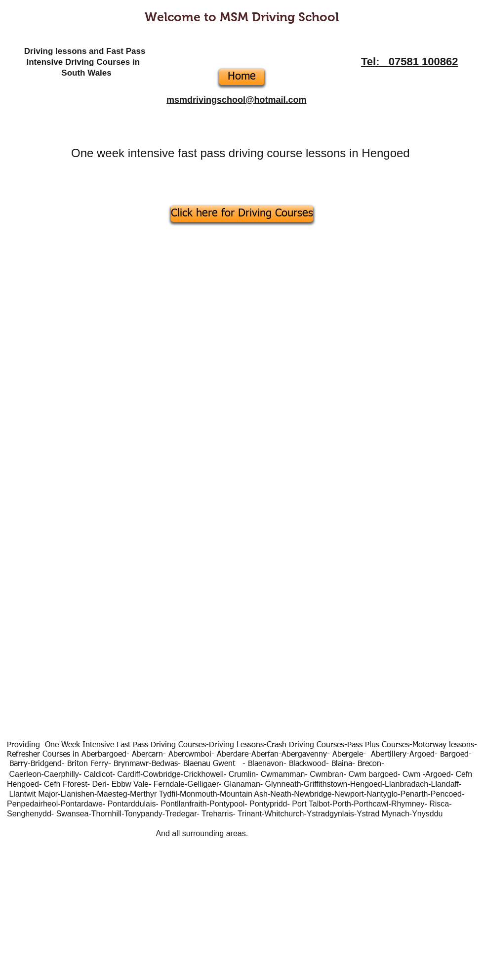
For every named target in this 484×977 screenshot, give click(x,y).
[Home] (241, 77)
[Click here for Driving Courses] (242, 214)
